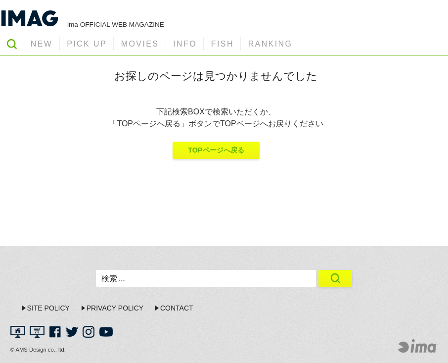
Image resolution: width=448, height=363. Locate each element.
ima (418, 346)
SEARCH (11, 44)
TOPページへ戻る (216, 150)
